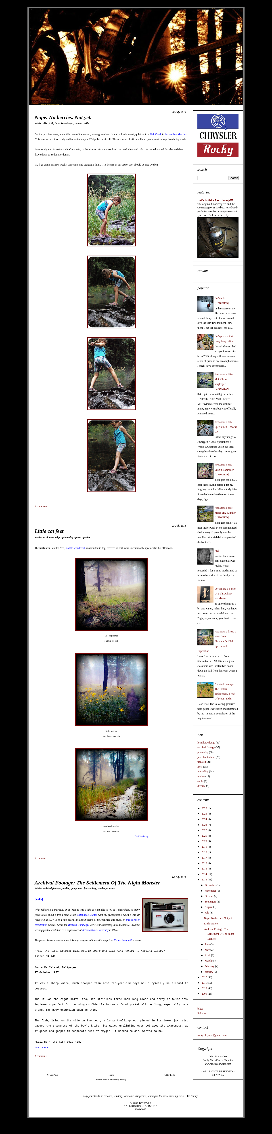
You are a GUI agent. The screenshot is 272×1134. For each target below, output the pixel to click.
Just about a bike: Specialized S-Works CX (226, 426)
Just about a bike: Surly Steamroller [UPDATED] (224, 469)
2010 (205, 988)
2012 (205, 977)
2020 (205, 841)
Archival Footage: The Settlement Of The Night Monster (97, 883)
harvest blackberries (175, 134)
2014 (205, 874)
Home (111, 1075)
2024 (205, 819)
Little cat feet (49, 531)
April (208, 955)
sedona (79, 123)
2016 (205, 863)
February (210, 966)
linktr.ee (201, 1013)
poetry (86, 537)
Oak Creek (156, 134)
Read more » (41, 1047)
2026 (205, 808)
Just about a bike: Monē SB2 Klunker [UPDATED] (225, 512)
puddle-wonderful (75, 548)
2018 (205, 852)
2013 (205, 879)
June (207, 944)
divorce (201, 786)
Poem (78, 537)
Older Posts (170, 1075)
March (208, 960)
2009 (205, 993)
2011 (205, 982)
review (201, 776)
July (207, 912)
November (211, 890)
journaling (90, 888)
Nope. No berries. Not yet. (63, 117)
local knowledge (64, 123)
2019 (205, 846)
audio (66, 888)
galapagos (77, 888)
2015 (205, 868)
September (211, 901)
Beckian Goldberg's (78, 924)
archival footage (52, 888)
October (209, 896)
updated (201, 761)
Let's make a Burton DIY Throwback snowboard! (225, 593)
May (207, 949)
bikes (200, 1008)
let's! (200, 766)
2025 (205, 813)
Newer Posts (52, 1075)
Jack (217, 550)
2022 (205, 830)
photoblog (68, 537)
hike (45, 123)
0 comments (41, 858)
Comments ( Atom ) (117, 1079)
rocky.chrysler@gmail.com (211, 1035)
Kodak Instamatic (123, 940)
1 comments (41, 506)
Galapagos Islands (87, 914)
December (210, 885)
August (209, 907)
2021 (205, 835)
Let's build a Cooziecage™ (215, 200)
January (209, 971)
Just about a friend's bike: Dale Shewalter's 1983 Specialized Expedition (216, 641)
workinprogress (106, 888)
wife (86, 123)
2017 (205, 857)
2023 (205, 824)
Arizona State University (95, 930)
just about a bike (206, 757)
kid (51, 123)
